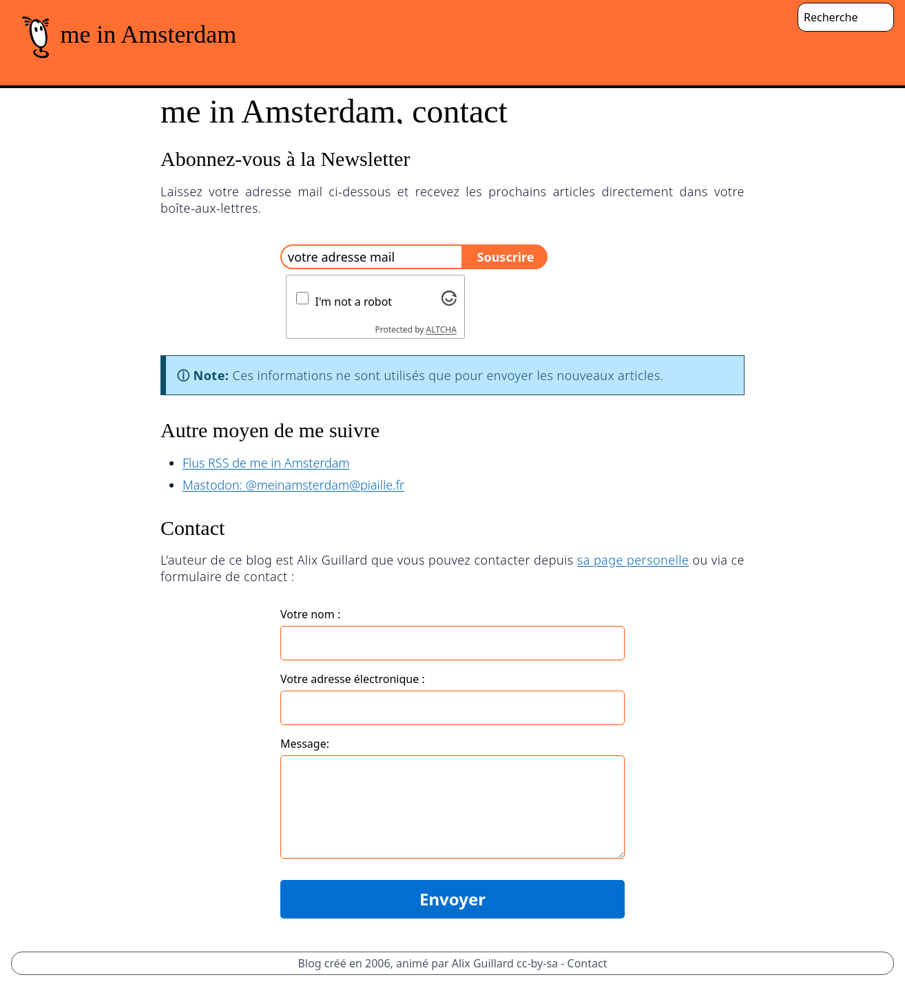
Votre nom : (310, 614)
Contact (587, 963)
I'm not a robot (354, 301)
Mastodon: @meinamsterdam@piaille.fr (293, 484)
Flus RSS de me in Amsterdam (266, 462)
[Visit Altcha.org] (449, 298)
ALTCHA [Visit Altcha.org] (441, 329)
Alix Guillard (483, 963)
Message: (304, 743)
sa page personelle (633, 560)
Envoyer (452, 899)
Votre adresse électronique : (352, 678)
